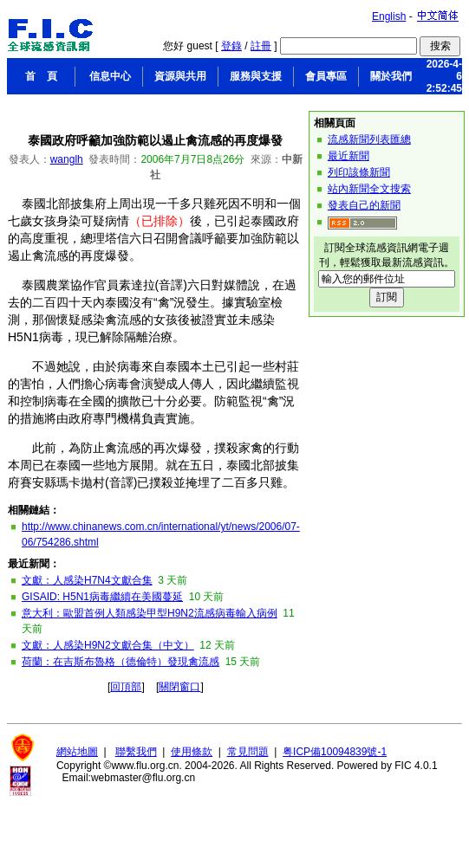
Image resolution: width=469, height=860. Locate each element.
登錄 (231, 46)
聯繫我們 (136, 752)
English (389, 16)
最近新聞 (348, 156)
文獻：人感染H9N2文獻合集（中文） (108, 645)
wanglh (66, 159)
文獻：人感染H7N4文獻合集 (87, 580)
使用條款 (191, 752)
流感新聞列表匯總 (369, 139)
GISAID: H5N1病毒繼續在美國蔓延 (102, 597)
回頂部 (125, 687)
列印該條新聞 (359, 172)
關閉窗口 (179, 687)
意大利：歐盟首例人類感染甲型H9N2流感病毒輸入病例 (149, 613)
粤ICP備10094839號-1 (335, 752)
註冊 (261, 46)
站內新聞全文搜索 (369, 189)
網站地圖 (77, 752)
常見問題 (248, 752)
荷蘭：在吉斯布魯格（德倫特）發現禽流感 (120, 662)
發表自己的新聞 (364, 205)
